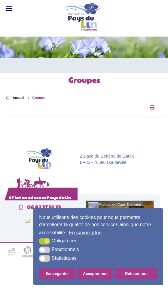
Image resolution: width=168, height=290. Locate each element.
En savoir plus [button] (85, 232)
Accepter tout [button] (95, 273)
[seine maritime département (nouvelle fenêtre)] (27, 257)
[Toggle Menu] (9, 8)
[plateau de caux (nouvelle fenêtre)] (12, 257)
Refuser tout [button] (136, 273)
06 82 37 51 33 (40, 207)
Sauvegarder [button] (57, 273)
